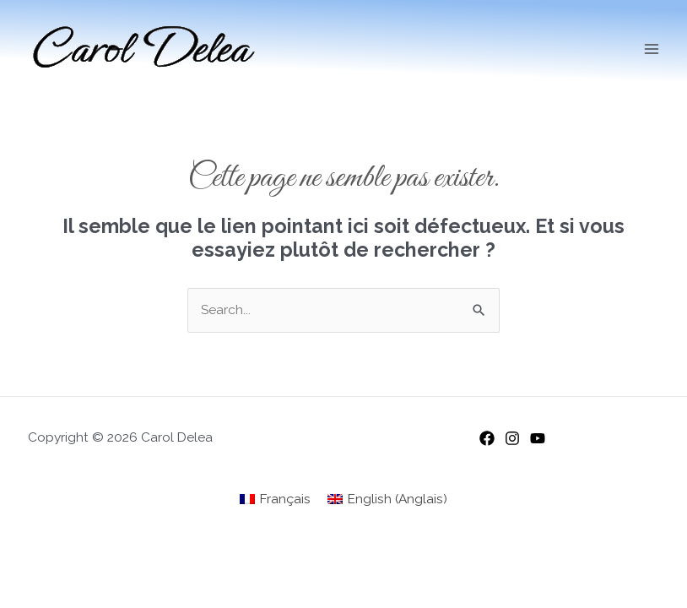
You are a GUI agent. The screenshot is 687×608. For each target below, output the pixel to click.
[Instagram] (512, 438)
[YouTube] (537, 438)
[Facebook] (487, 438)
